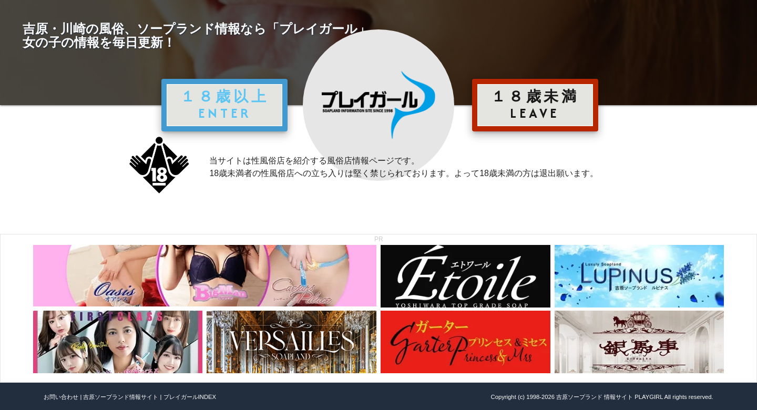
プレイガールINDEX (189, 397)
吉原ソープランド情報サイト (120, 397)
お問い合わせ (61, 397)
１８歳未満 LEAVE (535, 104)
